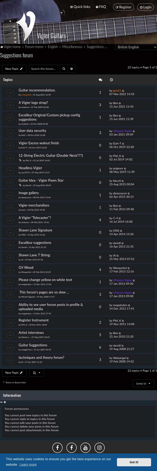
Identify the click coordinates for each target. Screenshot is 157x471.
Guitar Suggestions (33, 344)
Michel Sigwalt (28, 296)
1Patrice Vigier (122, 130)
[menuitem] (100, 6)
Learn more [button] (28, 464)
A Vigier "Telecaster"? (35, 217)
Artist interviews (31, 332)
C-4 (115, 217)
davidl (24, 246)
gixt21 (117, 90)
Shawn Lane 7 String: (35, 254)
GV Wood (26, 267)
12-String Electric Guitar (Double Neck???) (51, 155)
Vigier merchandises (34, 204)
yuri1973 (25, 172)
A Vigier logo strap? (33, 102)
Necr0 (28, 184)
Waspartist (26, 271)
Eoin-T (24, 147)
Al (22, 259)
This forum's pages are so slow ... (44, 292)
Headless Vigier (30, 167)
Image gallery (29, 192)
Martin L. (25, 336)
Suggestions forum (16, 54)
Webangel (119, 357)
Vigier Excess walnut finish (39, 142)
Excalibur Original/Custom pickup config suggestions (49, 116)
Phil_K (28, 160)
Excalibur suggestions (35, 242)
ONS (23, 234)
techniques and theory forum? (41, 357)
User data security (32, 130)
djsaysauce (26, 197)
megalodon (26, 284)
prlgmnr (118, 167)
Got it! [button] (134, 462)
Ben (115, 102)
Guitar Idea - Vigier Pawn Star (41, 180)
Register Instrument (34, 320)
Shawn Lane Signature (35, 229)
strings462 (26, 94)
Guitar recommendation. (37, 90)
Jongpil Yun (26, 349)
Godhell (24, 123)
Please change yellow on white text (45, 279)
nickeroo (25, 106)
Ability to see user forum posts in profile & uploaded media (51, 306)
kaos (23, 209)
